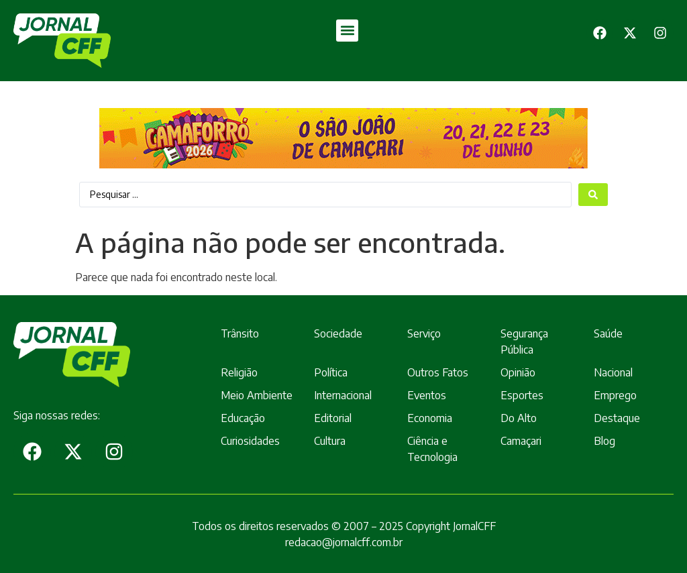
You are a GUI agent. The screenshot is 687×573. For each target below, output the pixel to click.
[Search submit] (593, 194)
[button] (347, 30)
